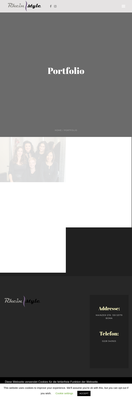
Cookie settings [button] (64, 393)
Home (58, 130)
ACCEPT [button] (83, 393)
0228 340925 (109, 341)
